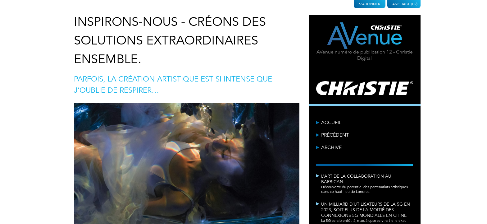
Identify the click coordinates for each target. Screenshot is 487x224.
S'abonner (369, 4)
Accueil (331, 122)
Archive (331, 147)
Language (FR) (403, 4)
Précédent (335, 135)
